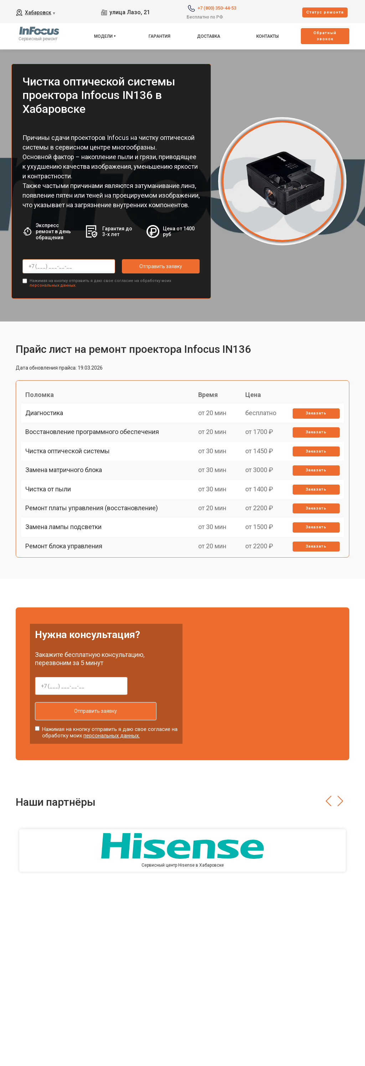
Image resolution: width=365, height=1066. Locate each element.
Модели (103, 36)
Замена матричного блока (66, 493)
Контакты (267, 36)
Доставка (208, 36)
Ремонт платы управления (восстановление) (94, 543)
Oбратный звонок (324, 36)
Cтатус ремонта (325, 12)
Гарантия (159, 36)
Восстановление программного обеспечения (95, 444)
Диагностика (47, 419)
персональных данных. (53, 283)
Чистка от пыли (51, 518)
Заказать (313, 419)
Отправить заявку (150, 266)
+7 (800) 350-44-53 (216, 8)
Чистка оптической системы (70, 468)
